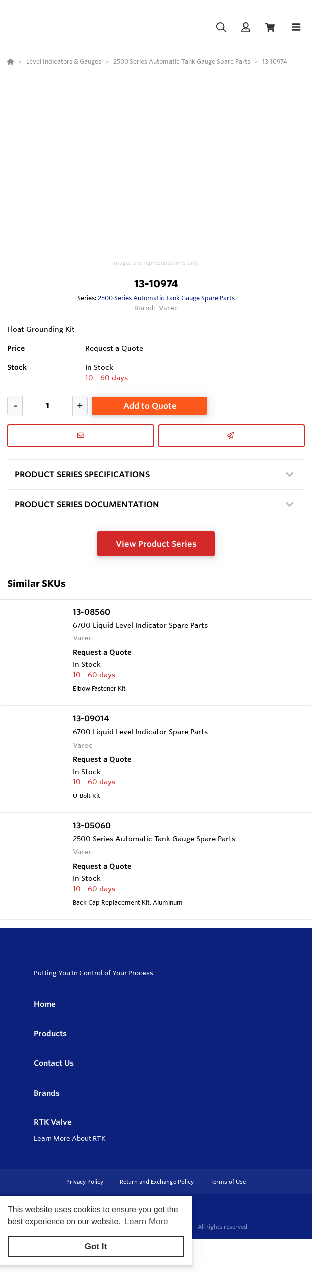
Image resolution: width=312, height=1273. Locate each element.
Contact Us (54, 1063)
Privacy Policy (85, 1181)
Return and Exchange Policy (157, 1181)
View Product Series (156, 544)
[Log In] (245, 27)
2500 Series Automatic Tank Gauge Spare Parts (166, 298)
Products (50, 1033)
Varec (168, 308)
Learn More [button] (146, 1221)
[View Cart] (270, 27)
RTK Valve (53, 1122)
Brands (47, 1093)
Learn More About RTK (70, 1138)
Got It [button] (96, 1246)
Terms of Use (228, 1181)
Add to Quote (150, 406)
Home (45, 1004)
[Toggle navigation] (296, 27)
